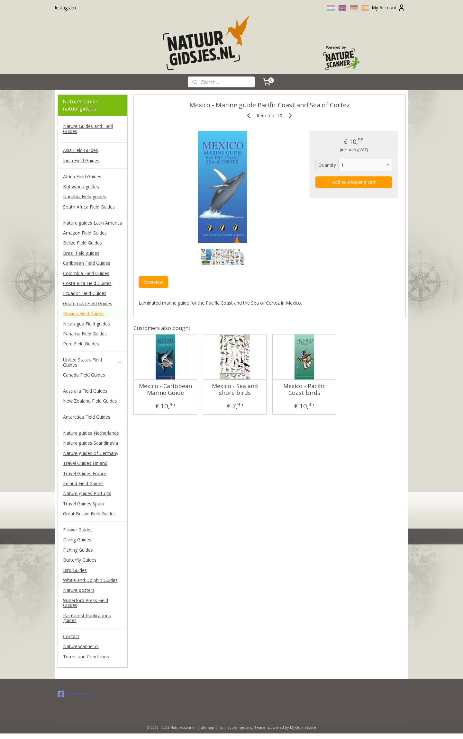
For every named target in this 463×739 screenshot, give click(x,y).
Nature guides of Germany (90, 453)
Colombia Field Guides (86, 273)
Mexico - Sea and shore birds (235, 389)
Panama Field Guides (85, 334)
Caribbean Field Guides (86, 263)
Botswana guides (81, 186)
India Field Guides (81, 160)
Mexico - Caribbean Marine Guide (165, 389)
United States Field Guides (92, 362)
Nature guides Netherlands (91, 433)
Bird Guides (75, 570)
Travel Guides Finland (85, 463)
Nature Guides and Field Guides (88, 128)
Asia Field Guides (80, 150)
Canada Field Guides (84, 375)
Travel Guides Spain (83, 504)
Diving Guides (77, 540)
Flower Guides (78, 530)
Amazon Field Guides (85, 233)
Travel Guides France (85, 473)
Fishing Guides (78, 550)
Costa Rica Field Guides (87, 283)
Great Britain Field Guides (89, 514)
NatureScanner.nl (81, 646)
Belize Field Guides (82, 243)
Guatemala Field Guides (87, 303)
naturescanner (76, 694)
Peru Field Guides (81, 344)
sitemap (207, 727)
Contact (71, 636)
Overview (153, 282)
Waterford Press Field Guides (85, 602)
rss (220, 727)
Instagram (65, 7)
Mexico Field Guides (83, 313)
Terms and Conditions (86, 657)
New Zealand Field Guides (90, 401)
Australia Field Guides (85, 391)
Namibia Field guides (84, 196)
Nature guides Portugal (87, 493)
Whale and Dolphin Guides (90, 580)
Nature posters (79, 590)
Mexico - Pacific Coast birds (304, 389)
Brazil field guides (81, 253)
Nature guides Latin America (92, 223)
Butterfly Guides (79, 560)
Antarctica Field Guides (86, 417)
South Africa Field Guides (89, 207)
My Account (388, 8)
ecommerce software (246, 727)
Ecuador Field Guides (84, 293)
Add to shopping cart (353, 182)
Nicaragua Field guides (86, 324)
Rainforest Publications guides (87, 617)
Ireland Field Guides (83, 483)
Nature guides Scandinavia (90, 443)
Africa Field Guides (82, 177)
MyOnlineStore (303, 727)
